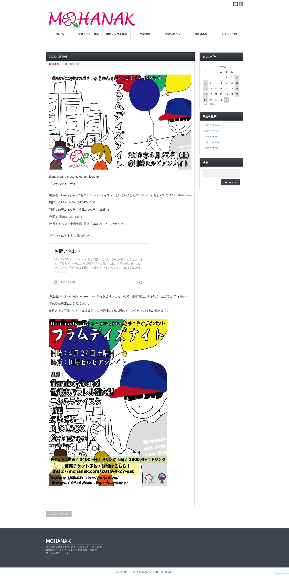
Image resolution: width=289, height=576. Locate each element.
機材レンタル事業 (116, 34)
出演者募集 (200, 34)
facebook (241, 4)
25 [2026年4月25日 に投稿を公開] (237, 94)
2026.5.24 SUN (211, 148)
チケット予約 (229, 34)
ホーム (60, 34)
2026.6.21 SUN (211, 125)
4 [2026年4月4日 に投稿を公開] (237, 77)
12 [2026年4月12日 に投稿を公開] (205, 88)
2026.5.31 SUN (211, 142)
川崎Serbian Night (70, 216)
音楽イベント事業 (88, 34)
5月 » (212, 104)
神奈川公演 (74, 64)
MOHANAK (58, 541)
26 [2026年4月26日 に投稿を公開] (205, 100)
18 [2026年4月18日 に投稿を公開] (237, 88)
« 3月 (205, 104)
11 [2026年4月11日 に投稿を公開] (237, 83)
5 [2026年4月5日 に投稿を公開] (205, 83)
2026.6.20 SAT (211, 131)
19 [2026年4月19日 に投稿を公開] (205, 94)
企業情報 (145, 34)
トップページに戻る (59, 514)
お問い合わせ (173, 34)
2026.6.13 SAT (211, 136)
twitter (235, 4)
